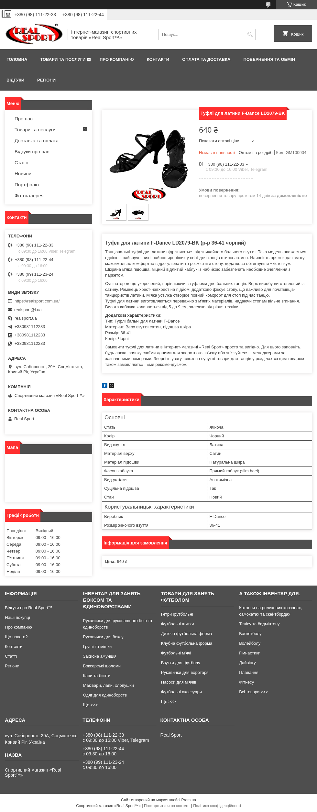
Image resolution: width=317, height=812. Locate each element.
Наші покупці (17, 617)
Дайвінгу (247, 662)
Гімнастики (249, 653)
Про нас (24, 118)
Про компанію (117, 59)
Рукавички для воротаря (185, 672)
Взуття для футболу (180, 662)
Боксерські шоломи (102, 666)
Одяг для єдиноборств (105, 695)
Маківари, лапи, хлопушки (108, 685)
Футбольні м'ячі (176, 653)
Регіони (46, 80)
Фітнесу (246, 682)
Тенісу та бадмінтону (259, 623)
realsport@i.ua (28, 309)
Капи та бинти (96, 675)
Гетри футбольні (177, 614)
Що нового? (16, 636)
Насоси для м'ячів (178, 682)
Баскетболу (250, 633)
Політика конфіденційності (217, 806)
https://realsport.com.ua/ (37, 301)
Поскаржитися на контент (167, 806)
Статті (21, 162)
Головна (16, 59)
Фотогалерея (29, 195)
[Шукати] (250, 34)
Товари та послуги (62, 59)
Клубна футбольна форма (186, 643)
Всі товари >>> (253, 691)
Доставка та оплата (37, 140)
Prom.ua (188, 800)
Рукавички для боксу (103, 636)
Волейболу (249, 643)
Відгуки (15, 80)
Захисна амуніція (99, 656)
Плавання (248, 672)
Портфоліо (27, 184)
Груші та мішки (97, 646)
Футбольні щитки (177, 623)
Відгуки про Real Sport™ (28, 607)
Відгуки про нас (32, 151)
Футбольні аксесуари (181, 691)
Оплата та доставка (206, 59)
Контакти (158, 59)
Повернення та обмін (269, 59)
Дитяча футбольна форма (186, 633)
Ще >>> (90, 704)
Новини (23, 173)
